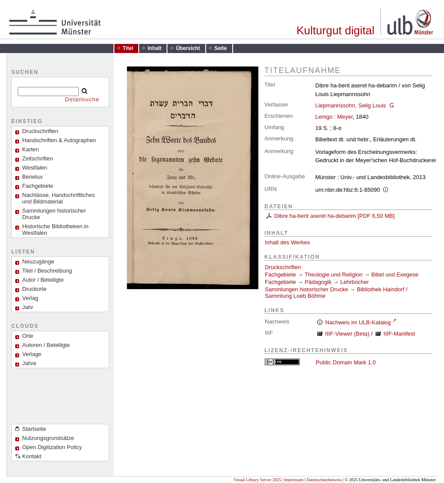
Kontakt (31, 456)
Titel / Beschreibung (47, 270)
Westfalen (34, 167)
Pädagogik (318, 282)
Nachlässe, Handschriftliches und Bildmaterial (58, 198)
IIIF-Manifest (399, 333)
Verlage (31, 354)
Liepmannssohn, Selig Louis (350, 105)
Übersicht (188, 48)
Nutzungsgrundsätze (48, 438)
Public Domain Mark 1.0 (346, 362)
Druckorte (34, 289)
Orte (27, 336)
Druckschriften (283, 267)
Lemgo (324, 116)
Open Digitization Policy (52, 447)
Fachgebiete (37, 186)
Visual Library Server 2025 (257, 479)
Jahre (29, 363)
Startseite (34, 429)
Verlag (30, 298)
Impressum (293, 479)
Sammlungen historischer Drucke (54, 213)
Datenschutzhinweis (324, 479)
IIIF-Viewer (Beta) (347, 333)
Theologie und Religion (334, 274)
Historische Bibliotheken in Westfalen (55, 229)
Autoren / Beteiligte (46, 345)
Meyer (345, 116)
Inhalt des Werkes (287, 242)
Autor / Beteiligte (42, 279)
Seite (220, 48)
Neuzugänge (38, 261)
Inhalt (154, 48)
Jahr (27, 307)
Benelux (32, 176)
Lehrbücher (355, 282)
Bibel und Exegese (394, 274)
